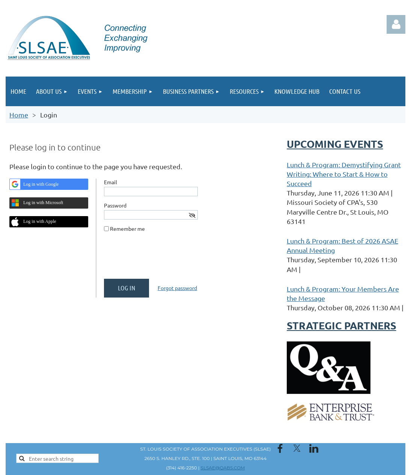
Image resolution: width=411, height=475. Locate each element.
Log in (396, 24)
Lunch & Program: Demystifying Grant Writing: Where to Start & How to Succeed (344, 174)
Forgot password (177, 287)
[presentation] (161, 258)
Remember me (127, 228)
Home (18, 115)
